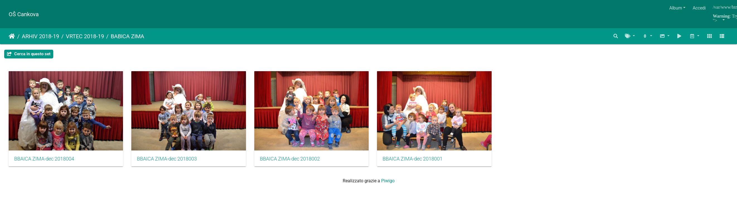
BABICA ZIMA (127, 36)
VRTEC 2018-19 (85, 36)
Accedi (699, 8)
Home (12, 36)
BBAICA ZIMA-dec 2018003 (170, 161)
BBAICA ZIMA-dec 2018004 (44, 161)
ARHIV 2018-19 (40, 36)
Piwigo (388, 183)
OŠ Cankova (24, 14)
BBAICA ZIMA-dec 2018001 (422, 161)
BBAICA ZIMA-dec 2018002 (296, 161)
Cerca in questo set (28, 53)
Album (675, 8)
